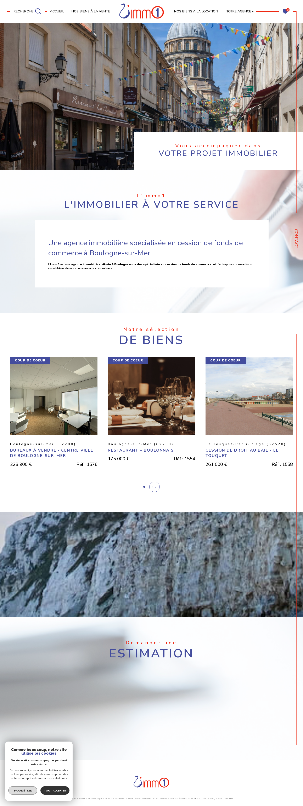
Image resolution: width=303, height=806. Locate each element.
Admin (191, 798)
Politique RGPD (215, 798)
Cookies (229, 799)
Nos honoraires (143, 798)
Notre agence (238, 11)
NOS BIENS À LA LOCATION (196, 11)
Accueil (57, 11)
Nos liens (201, 798)
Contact (296, 238)
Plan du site (159, 798)
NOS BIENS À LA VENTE (90, 11)
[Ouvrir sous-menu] (252, 11)
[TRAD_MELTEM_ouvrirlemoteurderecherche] (27, 11)
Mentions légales (177, 798)
